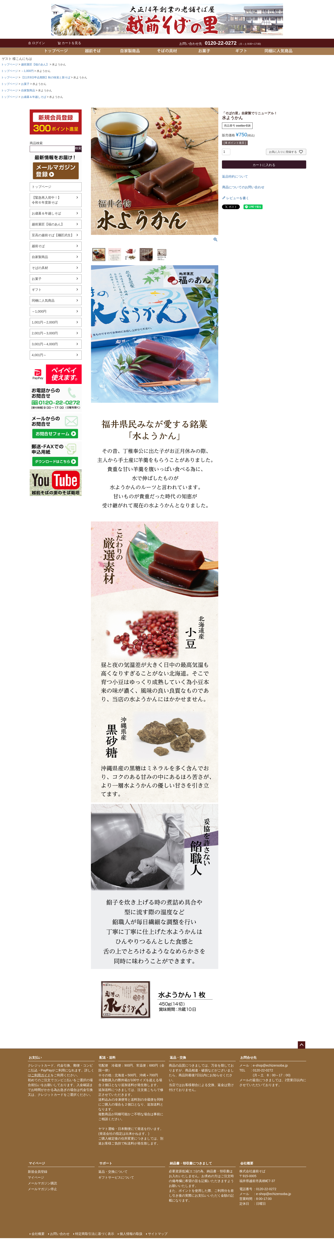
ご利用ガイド (41, 1075)
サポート (105, 1163)
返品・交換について (113, 1171)
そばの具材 (40, 268)
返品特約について (235, 176)
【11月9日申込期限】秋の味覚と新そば (45, 77)
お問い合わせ (60, 1234)
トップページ (9, 64)
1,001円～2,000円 (45, 322)
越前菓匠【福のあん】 (35, 64)
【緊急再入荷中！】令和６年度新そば (46, 200)
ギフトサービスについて (116, 1177)
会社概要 (246, 1163)
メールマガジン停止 (42, 1189)
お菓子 (25, 84)
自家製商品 (28, 90)
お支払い (35, 1057)
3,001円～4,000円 (45, 344)
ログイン (36, 43)
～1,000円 (27, 71)
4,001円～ (39, 355)
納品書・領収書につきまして (191, 1163)
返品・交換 (178, 1057)
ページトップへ (301, 1045)
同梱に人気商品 (43, 300)
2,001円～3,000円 (45, 333)
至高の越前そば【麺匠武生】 (53, 235)
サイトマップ (157, 1234)
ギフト (37, 289)
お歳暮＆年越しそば (33, 97)
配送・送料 (107, 1057)
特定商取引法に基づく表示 (94, 1234)
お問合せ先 (248, 1057)
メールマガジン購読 (42, 1183)
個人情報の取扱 (131, 1234)
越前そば (38, 246)
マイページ (37, 1163)
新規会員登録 (37, 1171)
